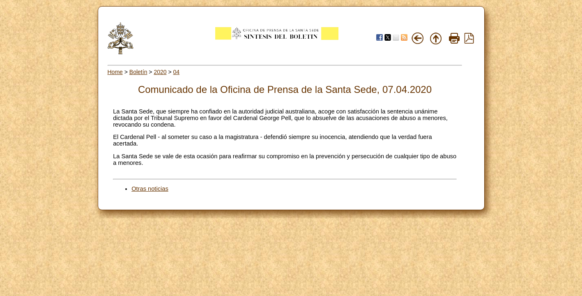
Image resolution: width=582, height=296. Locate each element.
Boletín (138, 72)
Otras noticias (149, 188)
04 (176, 72)
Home (115, 72)
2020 (160, 72)
